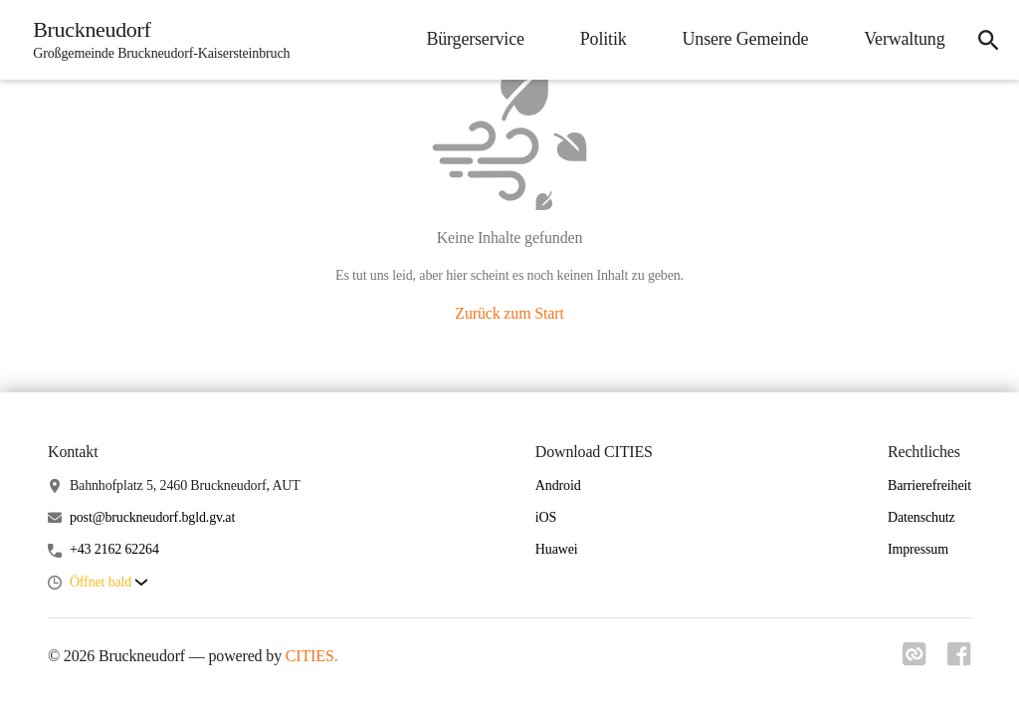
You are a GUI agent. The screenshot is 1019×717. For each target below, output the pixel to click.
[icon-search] (985, 40)
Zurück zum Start (509, 313)
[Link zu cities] (911, 660)
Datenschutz (921, 517)
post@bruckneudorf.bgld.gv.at (152, 517)
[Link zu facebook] (959, 660)
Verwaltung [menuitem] (899, 39)
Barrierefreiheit (929, 485)
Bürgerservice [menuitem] (469, 39)
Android (558, 485)
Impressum (918, 549)
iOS (545, 517)
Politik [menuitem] (597, 39)
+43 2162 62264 (114, 549)
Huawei (556, 549)
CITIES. (312, 655)
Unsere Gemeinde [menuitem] (740, 39)
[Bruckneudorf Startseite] (158, 40)
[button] (108, 583)
